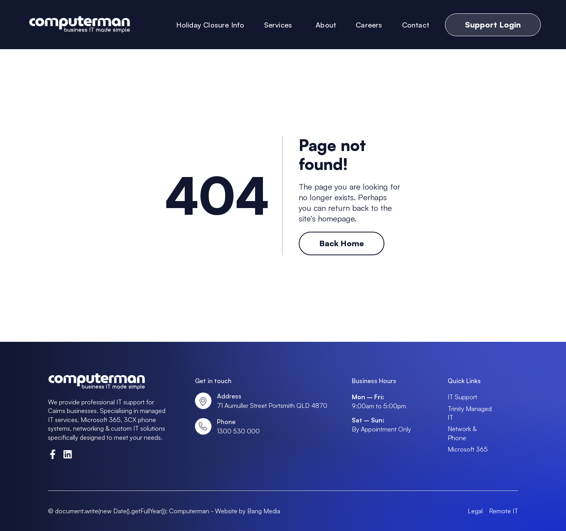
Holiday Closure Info (210, 24)
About (326, 24)
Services (280, 24)
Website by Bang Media (247, 511)
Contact (415, 24)
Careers (369, 24)
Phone (226, 422)
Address (229, 396)
